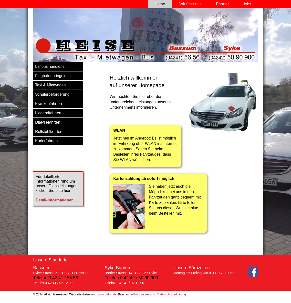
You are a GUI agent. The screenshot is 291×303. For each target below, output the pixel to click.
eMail (134, 294)
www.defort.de (107, 294)
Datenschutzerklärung (171, 294)
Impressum (147, 294)
